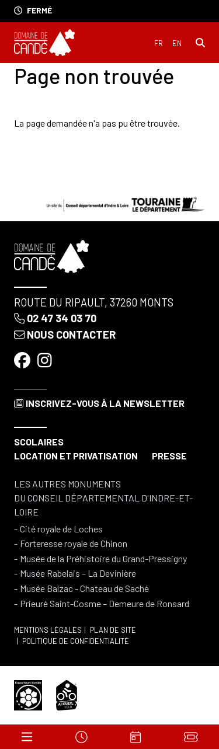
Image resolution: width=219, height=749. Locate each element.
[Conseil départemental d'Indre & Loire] (125, 202)
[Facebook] (23, 360)
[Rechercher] (200, 43)
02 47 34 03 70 (55, 318)
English (177, 43)
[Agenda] (135, 736)
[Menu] (27, 736)
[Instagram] (45, 360)
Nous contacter (65, 334)
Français (159, 43)
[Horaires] (81, 736)
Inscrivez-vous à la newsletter (99, 403)
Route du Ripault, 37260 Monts (93, 302)
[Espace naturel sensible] (28, 693)
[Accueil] (44, 42)
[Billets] (190, 736)
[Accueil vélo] (66, 693)
